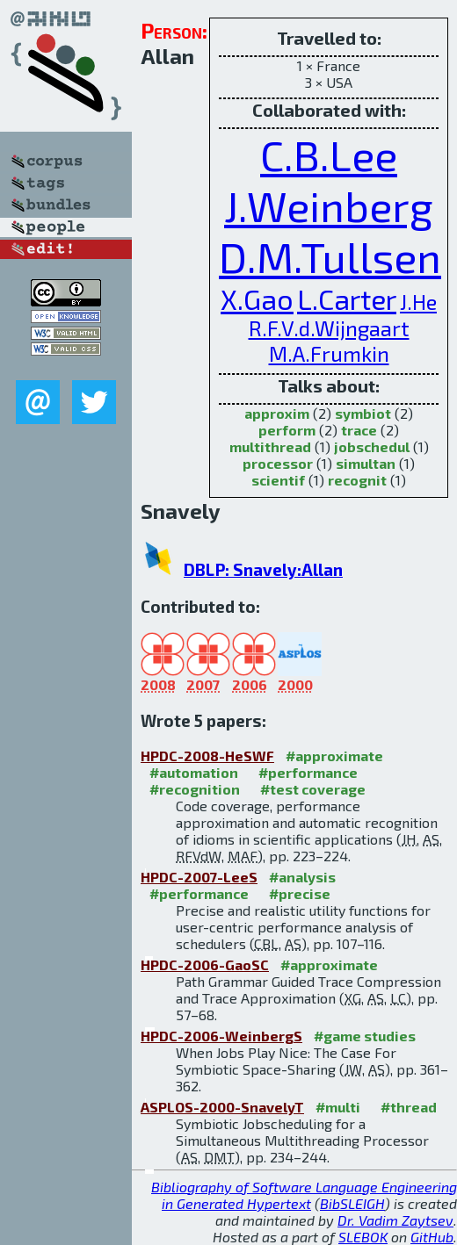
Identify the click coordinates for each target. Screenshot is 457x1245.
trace (359, 429)
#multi (338, 1106)
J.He (418, 301)
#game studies (365, 1035)
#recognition (194, 789)
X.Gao (257, 298)
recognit (357, 479)
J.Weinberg (328, 205)
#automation (193, 772)
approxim (276, 413)
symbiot (363, 413)
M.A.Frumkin (329, 353)
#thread (409, 1106)
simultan (365, 463)
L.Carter (346, 298)
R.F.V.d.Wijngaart (329, 328)
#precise (299, 893)
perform (287, 429)
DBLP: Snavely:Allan (263, 569)
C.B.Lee (328, 154)
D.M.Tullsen (330, 256)
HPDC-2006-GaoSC (205, 964)
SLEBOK (363, 1236)
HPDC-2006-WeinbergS (221, 1035)
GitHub (431, 1236)
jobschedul (372, 446)
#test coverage (313, 789)
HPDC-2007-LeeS (199, 876)
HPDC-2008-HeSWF (207, 755)
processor (278, 463)
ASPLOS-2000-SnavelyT (222, 1106)
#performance (308, 772)
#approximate (334, 755)
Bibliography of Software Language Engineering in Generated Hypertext (304, 1195)
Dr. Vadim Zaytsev (395, 1220)
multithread (270, 446)
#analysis (302, 876)
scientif (278, 479)
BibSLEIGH (352, 1203)
